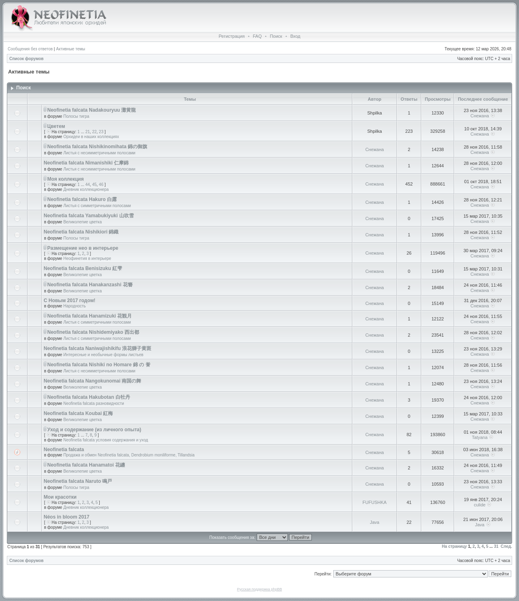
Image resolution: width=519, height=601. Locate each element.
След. (506, 546)
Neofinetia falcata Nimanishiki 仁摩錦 (86, 163)
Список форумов (26, 58)
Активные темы (70, 49)
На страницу (454, 546)
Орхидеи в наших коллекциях (91, 136)
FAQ (257, 36)
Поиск (276, 36)
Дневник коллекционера (86, 189)
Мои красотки (60, 497)
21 (87, 132)
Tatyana (480, 437)
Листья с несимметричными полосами (99, 153)
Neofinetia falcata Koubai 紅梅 (78, 413)
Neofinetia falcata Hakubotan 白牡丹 (88, 397)
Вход (295, 36)
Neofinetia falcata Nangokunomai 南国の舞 (93, 381)
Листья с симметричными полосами (97, 205)
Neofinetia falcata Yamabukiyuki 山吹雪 (89, 215)
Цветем (56, 126)
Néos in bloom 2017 (67, 517)
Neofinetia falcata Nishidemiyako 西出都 (93, 332)
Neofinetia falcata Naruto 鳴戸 (78, 481)
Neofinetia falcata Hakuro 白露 (82, 199)
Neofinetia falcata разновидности (93, 403)
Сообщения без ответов (30, 49)
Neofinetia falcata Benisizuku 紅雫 (83, 268)
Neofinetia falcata (64, 449)
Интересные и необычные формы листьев (103, 354)
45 (94, 184)
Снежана (479, 115)
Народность (74, 306)
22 (94, 132)
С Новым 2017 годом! (70, 300)
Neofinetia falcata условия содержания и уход (105, 440)
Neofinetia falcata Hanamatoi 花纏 (86, 465)
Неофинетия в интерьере (87, 258)
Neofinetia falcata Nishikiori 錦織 (81, 232)
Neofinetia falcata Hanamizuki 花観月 (89, 316)
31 (496, 546)
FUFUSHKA (374, 502)
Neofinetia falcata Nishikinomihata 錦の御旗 (97, 146)
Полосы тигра (76, 116)
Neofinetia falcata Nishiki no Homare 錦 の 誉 (98, 365)
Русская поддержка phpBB (259, 589)
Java (374, 522)
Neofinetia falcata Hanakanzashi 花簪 (90, 285)
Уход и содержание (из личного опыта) (94, 429)
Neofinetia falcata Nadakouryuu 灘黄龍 (91, 110)
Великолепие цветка (82, 222)
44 (87, 184)
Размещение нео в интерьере (82, 248)
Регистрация (231, 36)
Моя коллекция (65, 179)
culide (480, 504)
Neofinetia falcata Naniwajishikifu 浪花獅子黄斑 (97, 348)
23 (101, 132)
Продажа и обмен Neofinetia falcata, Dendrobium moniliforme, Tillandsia (129, 455)
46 (101, 184)
